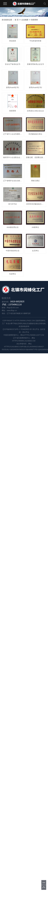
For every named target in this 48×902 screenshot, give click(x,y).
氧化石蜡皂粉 (40, 583)
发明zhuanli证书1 (13, 140)
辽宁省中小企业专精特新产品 (13, 239)
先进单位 (13, 534)
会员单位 (13, 509)
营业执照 (13, 42)
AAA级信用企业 (13, 435)
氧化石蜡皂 (18, 583)
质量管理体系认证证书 (13, 116)
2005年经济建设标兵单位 (13, 411)
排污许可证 (13, 386)
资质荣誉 (34, 20)
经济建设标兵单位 (13, 263)
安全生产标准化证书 (13, 91)
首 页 (16, 20)
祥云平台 (36, 589)
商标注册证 (13, 361)
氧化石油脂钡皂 (29, 583)
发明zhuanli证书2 (13, 165)
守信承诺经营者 (13, 66)
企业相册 (24, 20)
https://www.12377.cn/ (34, 595)
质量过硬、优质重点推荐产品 (13, 312)
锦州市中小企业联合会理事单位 (13, 288)
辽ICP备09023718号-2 (11, 589)
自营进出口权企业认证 (13, 214)
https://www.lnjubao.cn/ (24, 600)
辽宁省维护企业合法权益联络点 (13, 337)
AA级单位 (13, 460)
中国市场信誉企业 (13, 484)
